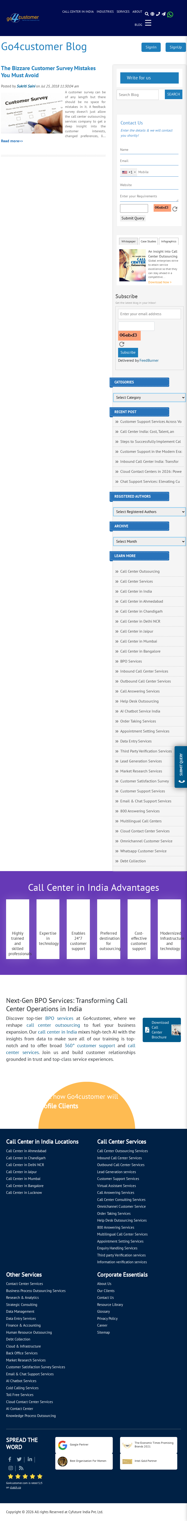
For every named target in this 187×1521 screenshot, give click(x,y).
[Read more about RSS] (21, 1469)
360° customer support (90, 1046)
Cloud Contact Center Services (145, 831)
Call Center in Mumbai (138, 641)
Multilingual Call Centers (141, 821)
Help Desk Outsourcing (139, 701)
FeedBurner (149, 360)
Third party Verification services (121, 1255)
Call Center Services (136, 581)
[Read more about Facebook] (10, 1460)
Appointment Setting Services (144, 731)
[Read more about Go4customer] (23, 18)
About (137, 12)
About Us (104, 1284)
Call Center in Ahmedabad (141, 601)
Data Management (20, 1311)
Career (102, 1325)
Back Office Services (21, 1353)
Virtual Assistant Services (116, 1186)
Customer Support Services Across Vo (151, 421)
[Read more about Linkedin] (30, 1460)
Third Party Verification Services (146, 751)
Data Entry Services (136, 741)
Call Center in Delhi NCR (140, 621)
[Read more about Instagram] (11, 1469)
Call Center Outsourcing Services (122, 1151)
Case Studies (148, 241)
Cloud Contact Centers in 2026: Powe (151, 471)
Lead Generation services (116, 1172)
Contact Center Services (24, 1284)
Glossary (103, 1311)
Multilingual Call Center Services (122, 1234)
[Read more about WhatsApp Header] (170, 16)
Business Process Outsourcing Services (35, 1291)
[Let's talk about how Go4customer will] (151, 1105)
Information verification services (122, 1262)
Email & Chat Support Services (145, 801)
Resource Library (110, 1304)
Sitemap (103, 1332)
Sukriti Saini (26, 86)
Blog (138, 25)
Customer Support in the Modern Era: (151, 451)
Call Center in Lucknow (24, 1192)
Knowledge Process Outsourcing (31, 1416)
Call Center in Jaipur (136, 631)
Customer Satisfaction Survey (144, 781)
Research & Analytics (22, 1297)
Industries (105, 12)
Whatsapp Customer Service (143, 851)
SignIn (151, 47)
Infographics (168, 241)
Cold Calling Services (22, 1388)
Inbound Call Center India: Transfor (149, 461)
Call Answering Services (140, 691)
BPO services (59, 1018)
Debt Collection (133, 861)
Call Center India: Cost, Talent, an (147, 431)
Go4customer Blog (44, 46)
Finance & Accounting (23, 1325)
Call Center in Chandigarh (141, 611)
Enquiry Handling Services (117, 1248)
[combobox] (128, 172)
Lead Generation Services (141, 761)
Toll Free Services (19, 1395)
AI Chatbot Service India (140, 711)
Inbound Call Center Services (144, 671)
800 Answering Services (140, 811)
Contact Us (105, 1297)
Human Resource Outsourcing (29, 1332)
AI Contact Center (19, 1409)
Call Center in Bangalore (140, 651)
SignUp (176, 47)
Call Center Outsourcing (140, 571)
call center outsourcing (53, 1025)
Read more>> (12, 141)
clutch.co (15, 1487)
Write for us (138, 78)
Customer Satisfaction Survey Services (35, 1367)
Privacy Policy (107, 1318)
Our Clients (105, 1291)
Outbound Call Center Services (145, 681)
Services (123, 12)
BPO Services (131, 661)
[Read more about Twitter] (19, 1460)
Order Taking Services (138, 721)
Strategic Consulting (21, 1304)
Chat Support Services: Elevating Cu (150, 481)
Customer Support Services (142, 791)
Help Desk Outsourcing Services (122, 1220)
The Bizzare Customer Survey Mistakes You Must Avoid (48, 72)
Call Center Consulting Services (121, 1200)
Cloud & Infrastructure (23, 1346)
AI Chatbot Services (21, 1381)
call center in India (57, 1032)
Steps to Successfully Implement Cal (150, 441)
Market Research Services (141, 771)
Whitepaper (129, 241)
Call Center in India (78, 12)
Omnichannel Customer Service (146, 841)
